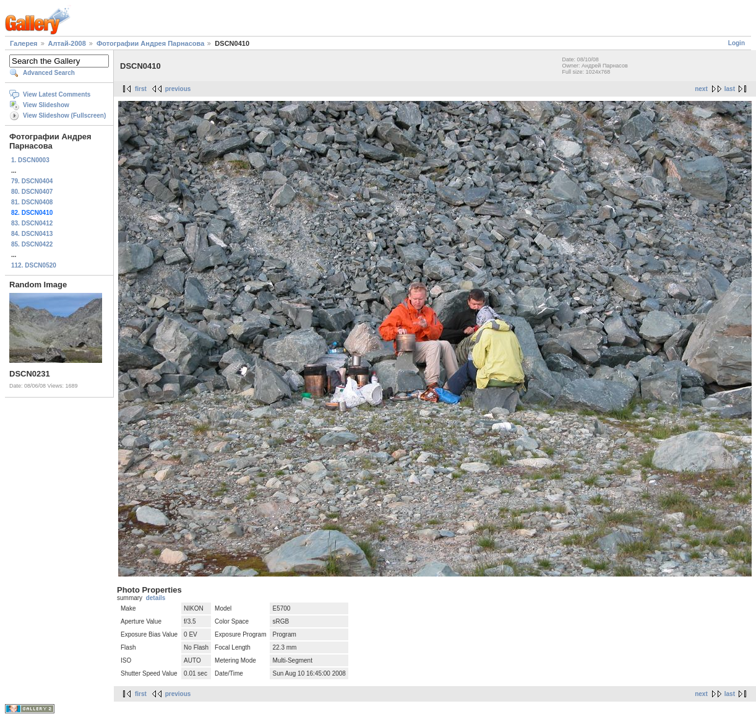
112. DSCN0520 (33, 265)
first (141, 88)
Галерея (23, 43)
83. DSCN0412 (32, 223)
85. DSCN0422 (32, 244)
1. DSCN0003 (30, 160)
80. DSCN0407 (32, 191)
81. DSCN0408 (32, 202)
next (701, 88)
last (729, 88)
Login (736, 43)
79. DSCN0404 (32, 181)
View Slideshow (46, 105)
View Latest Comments (56, 94)
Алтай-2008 (67, 43)
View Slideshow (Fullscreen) (64, 115)
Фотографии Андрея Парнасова (150, 43)
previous (178, 88)
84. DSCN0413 (32, 233)
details (156, 597)
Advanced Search (49, 72)
